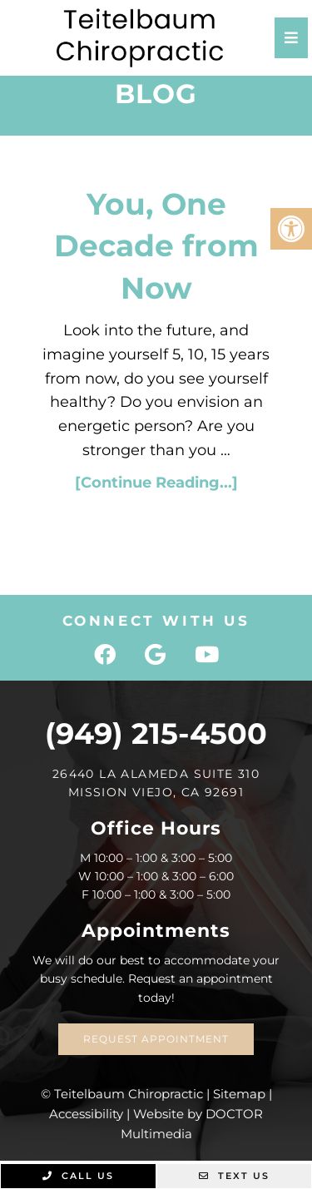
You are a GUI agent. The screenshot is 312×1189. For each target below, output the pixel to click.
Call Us (78, 1176)
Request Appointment (156, 1039)
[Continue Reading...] (156, 482)
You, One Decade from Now (156, 246)
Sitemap (239, 1094)
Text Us (234, 1176)
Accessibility (86, 1114)
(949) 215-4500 (156, 733)
